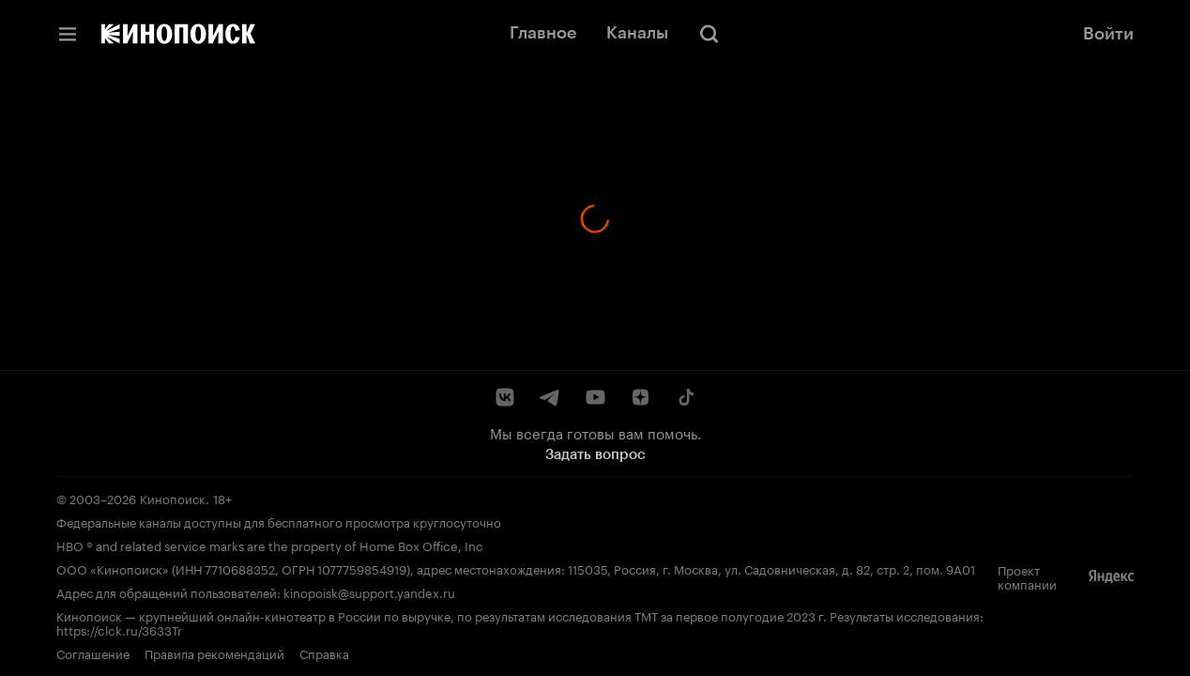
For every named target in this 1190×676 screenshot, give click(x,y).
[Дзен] (640, 397)
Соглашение (93, 652)
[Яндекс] (1111, 576)
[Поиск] (709, 34)
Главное (543, 33)
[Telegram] (550, 397)
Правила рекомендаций (214, 652)
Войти (1108, 33)
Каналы (637, 33)
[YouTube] (595, 397)
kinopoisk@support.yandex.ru (369, 591)
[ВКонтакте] (505, 397)
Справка (324, 652)
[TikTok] (685, 397)
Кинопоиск (173, 497)
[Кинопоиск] (178, 34)
